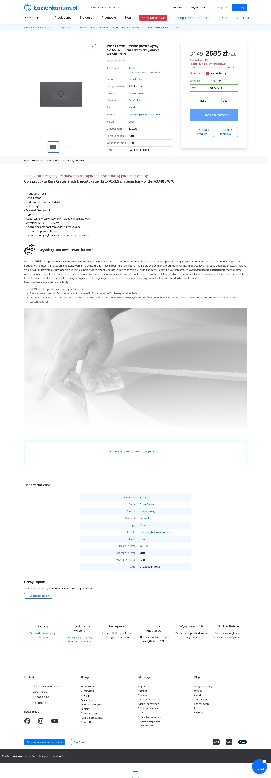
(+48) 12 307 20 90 (234, 18)
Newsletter (87, 722)
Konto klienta (88, 686)
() (239, 7)
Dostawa (142, 695)
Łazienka (47, 27)
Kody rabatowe (153, 18)
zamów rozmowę (226, 132)
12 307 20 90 (41, 697)
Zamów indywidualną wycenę (44, 742)
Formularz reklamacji (92, 717)
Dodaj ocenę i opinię (38, 595)
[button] (54, 27)
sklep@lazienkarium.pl (193, 18)
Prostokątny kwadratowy (144, 114)
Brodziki (84, 27)
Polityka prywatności (148, 708)
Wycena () (195, 7)
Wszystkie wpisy (203, 686)
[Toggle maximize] (94, 45)
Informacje (144, 677)
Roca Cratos (136, 79)
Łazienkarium (31, 27)
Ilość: (203, 100)
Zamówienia (87, 690)
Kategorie (34, 18)
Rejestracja (87, 700)
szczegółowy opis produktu (135, 451)
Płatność (142, 690)
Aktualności (200, 699)
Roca (132, 68)
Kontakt (175, 7)
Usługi (85, 677)
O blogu (198, 690)
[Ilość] (215, 100)
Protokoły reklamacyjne (150, 717)
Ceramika (134, 100)
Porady (198, 708)
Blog (127, 17)
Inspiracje (199, 712)
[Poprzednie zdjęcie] (30, 89)
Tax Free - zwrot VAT (149, 699)
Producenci (63, 17)
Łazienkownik (201, 703)
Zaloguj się (219, 7)
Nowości (86, 17)
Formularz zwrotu (90, 713)
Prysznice (66, 27)
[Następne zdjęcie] (91, 89)
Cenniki (198, 695)
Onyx (131, 121)
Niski (132, 107)
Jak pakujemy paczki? (149, 721)
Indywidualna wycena (92, 704)
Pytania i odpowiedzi (148, 703)
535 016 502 (40, 703)
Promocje (108, 17)
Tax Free (78, 742)
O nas (140, 712)
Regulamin (143, 686)
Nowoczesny (136, 93)
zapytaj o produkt (202, 132)
